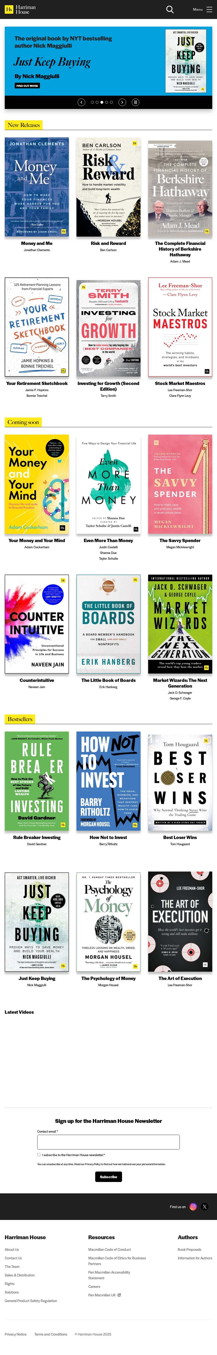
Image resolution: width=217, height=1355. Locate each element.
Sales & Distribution (20, 1274)
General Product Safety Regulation (31, 1300)
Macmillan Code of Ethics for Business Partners (117, 1260)
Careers (94, 1286)
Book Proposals (189, 1249)
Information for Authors (195, 1257)
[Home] (20, 9)
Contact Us (13, 1257)
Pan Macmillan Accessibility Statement (109, 1275)
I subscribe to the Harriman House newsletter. (71, 1155)
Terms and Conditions (50, 1334)
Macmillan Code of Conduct (109, 1249)
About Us (12, 1249)
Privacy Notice (16, 1334)
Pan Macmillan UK (104, 1294)
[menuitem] (31, 1237)
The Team (12, 1266)
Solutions (12, 1291)
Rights (9, 1283)
